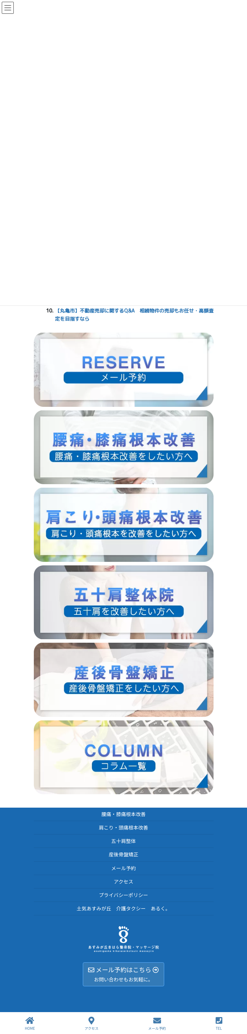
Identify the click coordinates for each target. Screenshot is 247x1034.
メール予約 (123, 868)
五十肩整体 (123, 840)
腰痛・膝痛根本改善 (123, 814)
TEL (219, 1023)
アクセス (123, 881)
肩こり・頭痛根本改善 (123, 827)
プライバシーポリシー (123, 894)
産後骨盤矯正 (123, 854)
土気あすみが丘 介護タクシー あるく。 (124, 908)
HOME (30, 1023)
